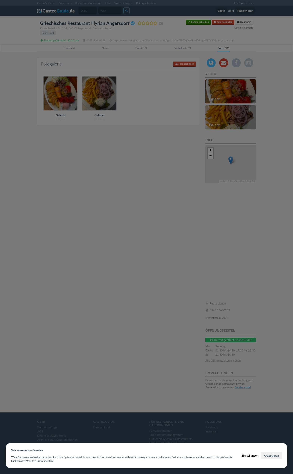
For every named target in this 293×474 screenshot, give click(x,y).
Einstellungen (249, 455)
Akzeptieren (271, 455)
